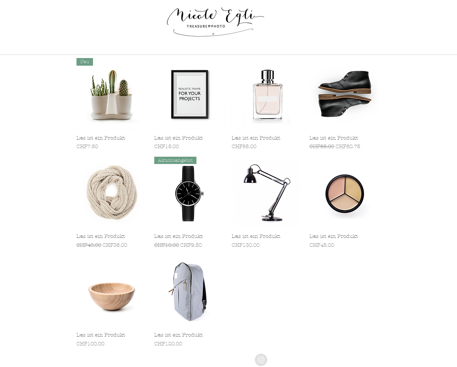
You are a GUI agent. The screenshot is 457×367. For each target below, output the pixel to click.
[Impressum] (224, 358)
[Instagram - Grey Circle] (261, 360)
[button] (166, 48)
